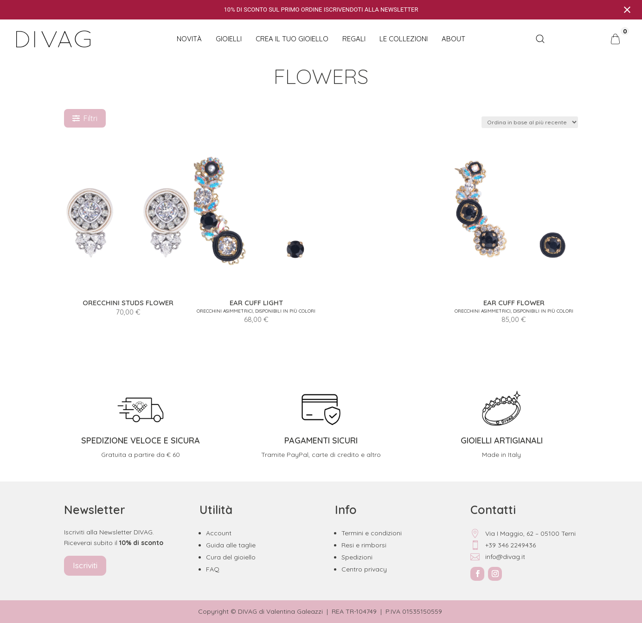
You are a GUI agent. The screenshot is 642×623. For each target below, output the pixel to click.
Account (218, 533)
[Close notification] (627, 9)
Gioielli (229, 38)
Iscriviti (85, 565)
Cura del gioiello (231, 557)
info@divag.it (497, 556)
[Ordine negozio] (530, 122)
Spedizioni (356, 557)
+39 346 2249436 (503, 545)
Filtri (84, 118)
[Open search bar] (540, 39)
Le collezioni (403, 38)
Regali (354, 38)
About (453, 38)
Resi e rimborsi (363, 545)
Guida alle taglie (231, 545)
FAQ (212, 569)
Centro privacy (364, 569)
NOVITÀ (189, 38)
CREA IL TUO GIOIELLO (292, 38)
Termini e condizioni (371, 533)
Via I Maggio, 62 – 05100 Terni (523, 533)
